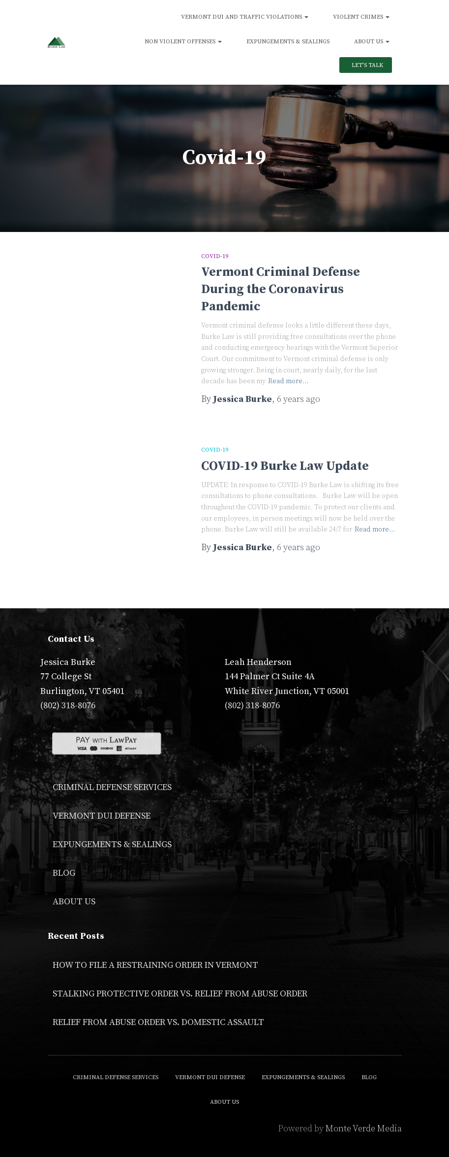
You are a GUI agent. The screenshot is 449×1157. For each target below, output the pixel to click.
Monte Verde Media (364, 1128)
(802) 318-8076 (67, 705)
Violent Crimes (361, 17)
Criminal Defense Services (112, 787)
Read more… (288, 381)
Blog (64, 873)
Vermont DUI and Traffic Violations (244, 17)
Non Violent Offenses (183, 41)
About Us (371, 41)
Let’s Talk (366, 65)
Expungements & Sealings (287, 41)
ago (298, 399)
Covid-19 (214, 256)
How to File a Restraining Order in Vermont (155, 965)
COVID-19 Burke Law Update (285, 466)
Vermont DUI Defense (101, 816)
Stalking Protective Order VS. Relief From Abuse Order (180, 993)
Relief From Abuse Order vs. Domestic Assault (158, 1022)
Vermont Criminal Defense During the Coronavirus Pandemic (280, 289)
